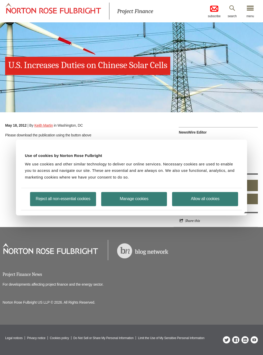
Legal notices (14, 338)
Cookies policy (59, 338)
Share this (192, 220)
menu (250, 16)
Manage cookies (134, 199)
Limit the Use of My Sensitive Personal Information (171, 338)
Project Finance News (22, 274)
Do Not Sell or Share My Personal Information (103, 338)
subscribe (214, 11)
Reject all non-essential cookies (63, 199)
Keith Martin (43, 125)
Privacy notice (36, 338)
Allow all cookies (205, 199)
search (232, 16)
